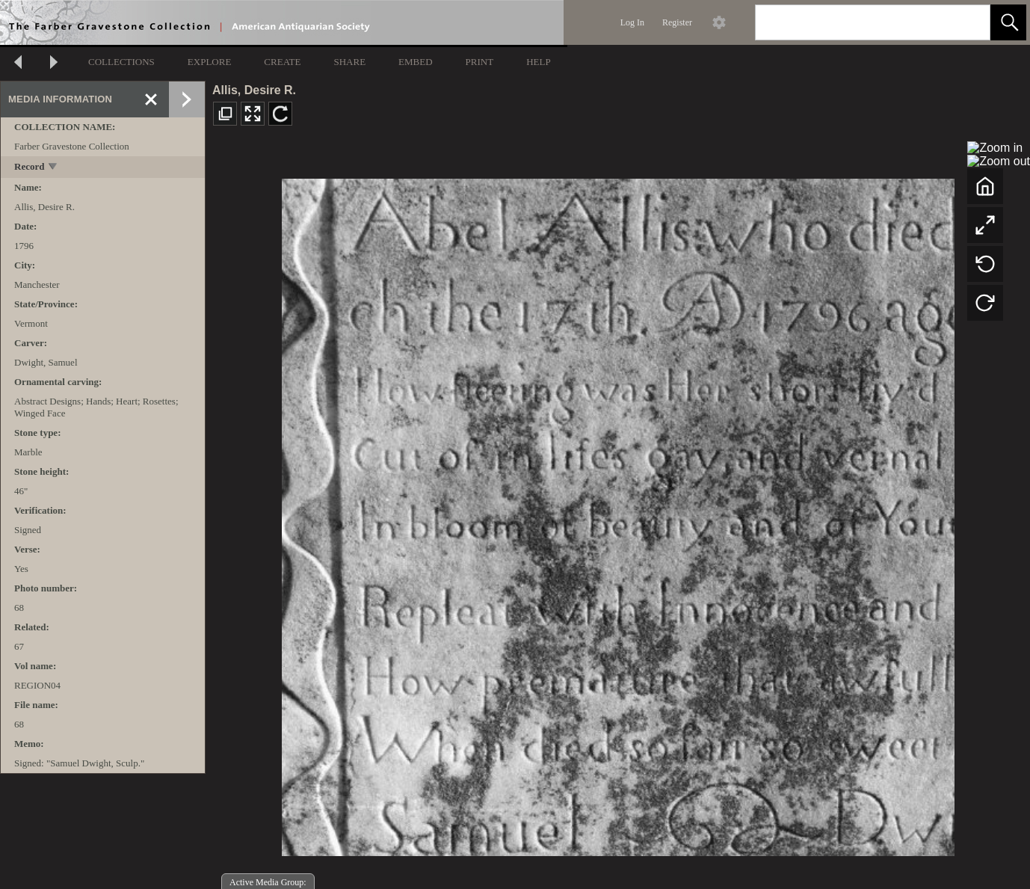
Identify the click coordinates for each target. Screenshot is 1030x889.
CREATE (282, 61)
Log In (632, 22)
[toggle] (53, 167)
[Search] (855, 22)
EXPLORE (210, 61)
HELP (538, 61)
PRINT (480, 61)
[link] (966, 22)
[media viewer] (618, 513)
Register (677, 22)
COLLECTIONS (121, 61)
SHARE (349, 61)
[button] (1008, 22)
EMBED (415, 61)
